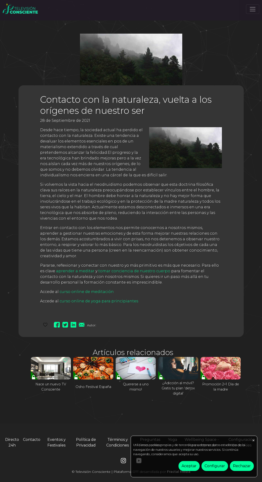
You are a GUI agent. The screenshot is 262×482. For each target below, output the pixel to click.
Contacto (31, 439)
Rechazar (242, 466)
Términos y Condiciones (117, 442)
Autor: (91, 325)
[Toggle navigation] (252, 9)
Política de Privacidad (86, 442)
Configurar (215, 466)
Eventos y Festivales (56, 442)
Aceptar (189, 466)
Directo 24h (12, 442)
